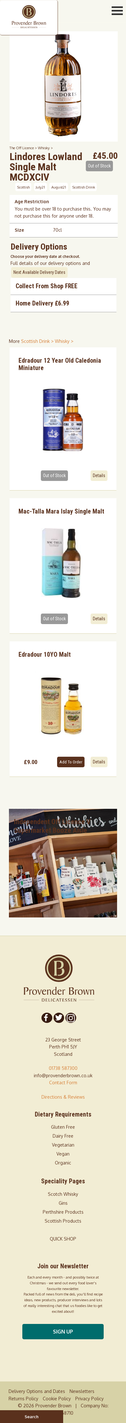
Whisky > (45, 147)
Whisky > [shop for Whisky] (64, 341)
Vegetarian (63, 1145)
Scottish (23, 186)
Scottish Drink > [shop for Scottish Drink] (38, 341)
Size (19, 230)
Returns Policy (23, 1398)
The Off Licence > (24, 147)
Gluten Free (63, 1127)
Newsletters (82, 1391)
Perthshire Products (63, 1212)
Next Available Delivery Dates (39, 272)
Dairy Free (63, 1136)
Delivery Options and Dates (37, 1391)
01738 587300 (63, 1068)
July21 (40, 186)
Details (99, 475)
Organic (63, 1162)
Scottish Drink (83, 186)
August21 (58, 186)
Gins (63, 1203)
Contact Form (63, 1082)
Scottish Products (63, 1221)
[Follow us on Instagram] (70, 1018)
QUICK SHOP (63, 1238)
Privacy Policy (89, 1398)
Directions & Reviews (63, 1097)
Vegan (63, 1153)
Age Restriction (32, 201)
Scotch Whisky (63, 1194)
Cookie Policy (57, 1398)
